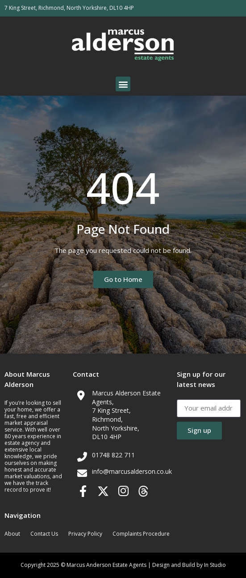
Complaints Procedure (141, 533)
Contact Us (44, 533)
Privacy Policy (85, 533)
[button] (123, 84)
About (12, 533)
